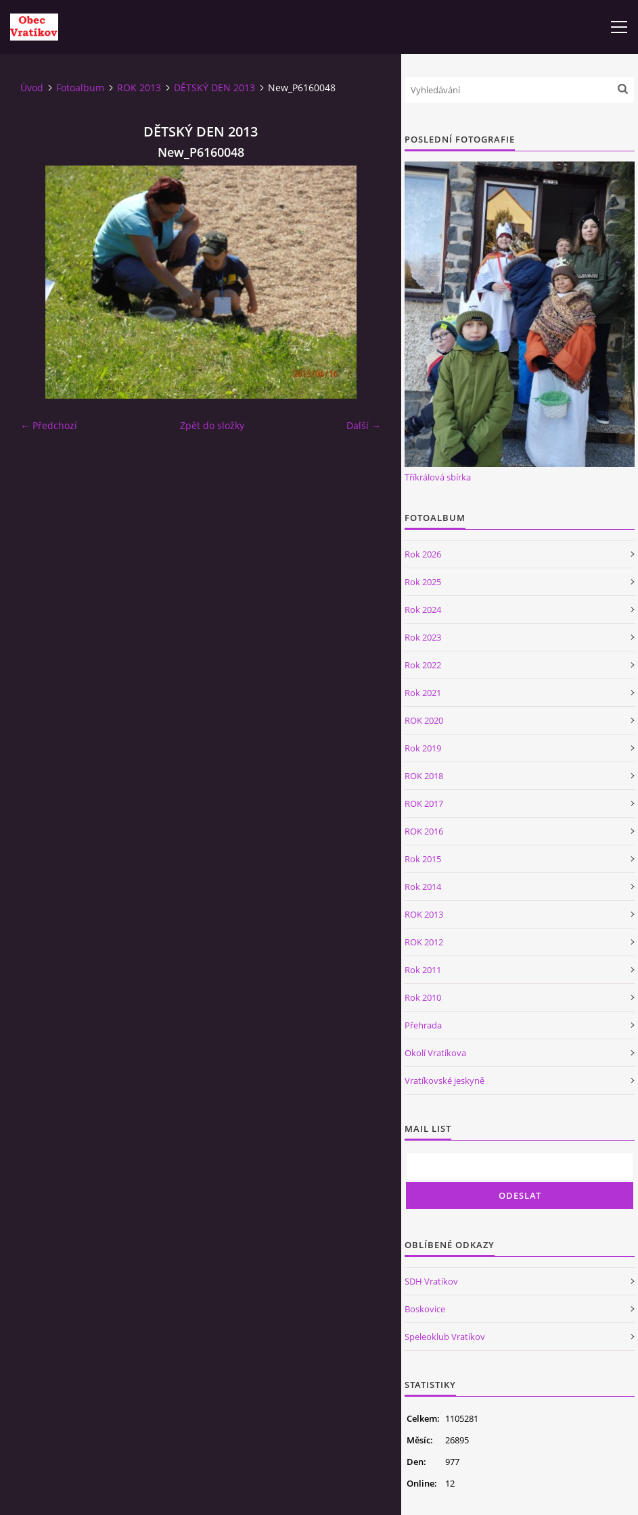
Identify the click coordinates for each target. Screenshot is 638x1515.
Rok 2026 (423, 554)
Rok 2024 (423, 609)
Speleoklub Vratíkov (445, 1337)
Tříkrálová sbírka (438, 477)
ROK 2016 (424, 831)
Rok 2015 (423, 859)
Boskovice (425, 1309)
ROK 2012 (424, 942)
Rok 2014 (423, 886)
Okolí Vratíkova (435, 1053)
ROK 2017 (424, 803)
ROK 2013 (139, 87)
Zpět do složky (212, 425)
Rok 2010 (423, 997)
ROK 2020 (424, 720)
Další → (363, 425)
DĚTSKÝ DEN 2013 (214, 87)
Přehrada (423, 1025)
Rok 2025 (423, 582)
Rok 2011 (423, 970)
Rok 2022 (423, 665)
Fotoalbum (80, 87)
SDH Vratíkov (431, 1281)
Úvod (31, 87)
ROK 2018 (424, 776)
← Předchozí (48, 425)
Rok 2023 (423, 637)
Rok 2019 (423, 748)
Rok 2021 (423, 693)
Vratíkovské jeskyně (444, 1080)
